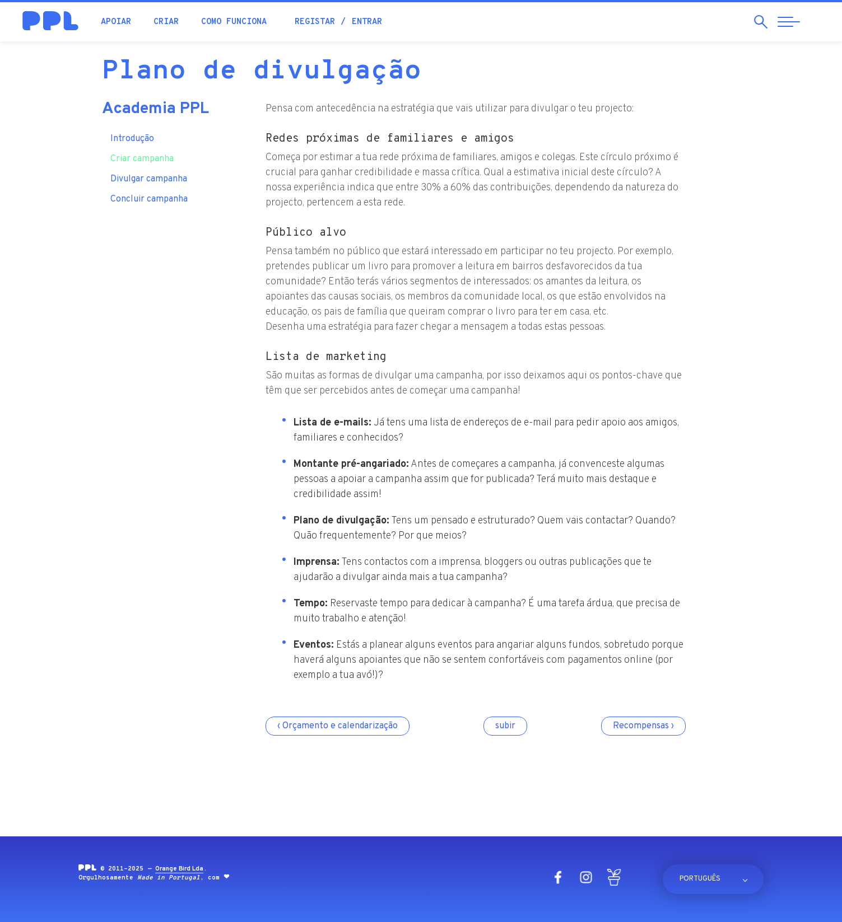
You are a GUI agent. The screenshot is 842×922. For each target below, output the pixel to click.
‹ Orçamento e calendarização (337, 726)
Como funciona (234, 22)
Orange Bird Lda (179, 869)
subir (505, 726)
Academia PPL (155, 109)
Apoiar (116, 22)
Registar (315, 22)
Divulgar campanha (148, 179)
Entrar (367, 22)
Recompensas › (643, 726)
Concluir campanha (149, 199)
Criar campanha (142, 159)
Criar (166, 22)
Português (700, 878)
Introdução (132, 138)
